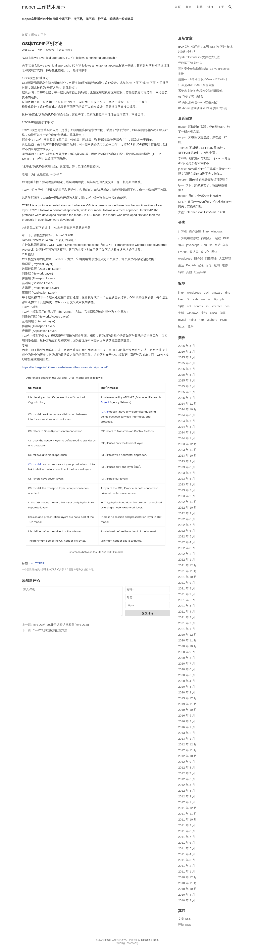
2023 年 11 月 (187, 449)
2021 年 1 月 (186, 628)
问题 (223, 313)
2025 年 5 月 (186, 374)
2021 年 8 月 (186, 588)
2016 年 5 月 (186, 715)
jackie (182, 169)
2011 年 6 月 (186, 842)
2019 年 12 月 (187, 698)
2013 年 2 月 (186, 732)
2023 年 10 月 (187, 455)
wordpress (185, 258)
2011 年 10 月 (187, 819)
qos (227, 306)
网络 (34, 34)
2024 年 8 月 (186, 415)
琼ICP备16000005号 (127, 943)
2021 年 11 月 (187, 571)
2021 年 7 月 (186, 594)
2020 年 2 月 (186, 692)
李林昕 (182, 158)
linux (206, 231)
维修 (225, 265)
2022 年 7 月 (186, 524)
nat (189, 306)
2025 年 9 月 (186, 357)
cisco (213, 313)
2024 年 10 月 (187, 409)
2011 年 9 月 (186, 825)
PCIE (223, 319)
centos (198, 306)
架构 (226, 245)
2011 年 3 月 (186, 860)
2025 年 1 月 (186, 397)
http (201, 319)
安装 (204, 313)
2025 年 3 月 (186, 386)
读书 (217, 265)
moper (182, 126)
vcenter (217, 306)
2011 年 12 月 (187, 808)
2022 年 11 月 (187, 501)
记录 (201, 265)
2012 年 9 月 (186, 761)
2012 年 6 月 (186, 779)
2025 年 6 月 (186, 369)
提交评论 (148, 613)
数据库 (193, 251)
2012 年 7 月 (186, 773)
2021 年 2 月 (186, 623)
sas (203, 299)
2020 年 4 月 (186, 680)
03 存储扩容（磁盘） (192, 96)
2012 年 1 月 (186, 802)
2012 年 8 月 (186, 767)
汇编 (204, 245)
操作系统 (195, 231)
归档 (200, 7)
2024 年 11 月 (187, 403)
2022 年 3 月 (186, 548)
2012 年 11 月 (187, 750)
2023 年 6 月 (186, 473)
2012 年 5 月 (186, 784)
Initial (155, 939)
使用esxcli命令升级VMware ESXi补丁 (203, 79)
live (180, 299)
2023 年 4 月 (186, 484)
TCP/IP (40, 563)
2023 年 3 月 (186, 490)
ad (209, 299)
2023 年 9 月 (186, 461)
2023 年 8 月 (186, 467)
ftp (216, 299)
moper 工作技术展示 (44, 7)
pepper (182, 179)
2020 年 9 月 (186, 652)
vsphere (212, 319)
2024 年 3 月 (186, 432)
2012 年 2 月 (186, 796)
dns (227, 292)
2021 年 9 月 (186, 582)
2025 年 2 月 (186, 392)
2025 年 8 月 (186, 363)
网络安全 (211, 258)
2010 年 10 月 (187, 888)
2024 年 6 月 (186, 421)
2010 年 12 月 (187, 877)
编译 (181, 245)
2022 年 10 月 (187, 507)
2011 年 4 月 (186, 854)
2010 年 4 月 (186, 894)
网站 (218, 245)
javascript (192, 245)
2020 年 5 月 (186, 675)
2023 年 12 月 (187, 444)
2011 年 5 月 (186, 848)
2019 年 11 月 (187, 704)
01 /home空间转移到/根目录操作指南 (202, 108)
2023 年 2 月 (186, 496)
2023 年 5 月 (186, 478)
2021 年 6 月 (186, 600)
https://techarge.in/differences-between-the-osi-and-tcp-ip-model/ (65, 367)
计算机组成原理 (188, 238)
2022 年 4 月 (186, 542)
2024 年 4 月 (186, 426)
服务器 (198, 258)
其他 (189, 272)
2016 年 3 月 (186, 721)
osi (31, 563)
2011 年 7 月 (186, 836)
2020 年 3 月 (186, 686)
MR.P (182, 201)
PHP (226, 238)
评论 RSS (184, 924)
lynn (181, 185)
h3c (187, 299)
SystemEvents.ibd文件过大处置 (199, 57)
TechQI (183, 147)
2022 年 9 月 (186, 513)
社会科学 (200, 272)
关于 (221, 7)
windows (217, 231)
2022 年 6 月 (186, 530)
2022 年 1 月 (186, 559)
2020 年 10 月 (187, 646)
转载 (181, 272)
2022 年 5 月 (186, 536)
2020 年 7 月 (186, 663)
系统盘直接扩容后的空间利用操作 (200, 90)
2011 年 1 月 (186, 871)
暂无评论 (50, 49)
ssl (207, 306)
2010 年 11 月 (187, 883)
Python (182, 251)
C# (211, 245)
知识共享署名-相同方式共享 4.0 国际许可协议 (58, 569)
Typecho (145, 939)
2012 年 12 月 (187, 744)
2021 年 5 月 (186, 605)
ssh (195, 299)
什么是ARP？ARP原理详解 (196, 85)
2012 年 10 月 (187, 756)
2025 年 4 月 (186, 380)
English (191, 265)
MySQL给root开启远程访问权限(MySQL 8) (60, 624)
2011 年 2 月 (186, 865)
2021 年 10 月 (187, 576)
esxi (206, 292)
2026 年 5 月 (186, 345)
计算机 (182, 231)
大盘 (181, 212)
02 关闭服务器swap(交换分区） (199, 102)
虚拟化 (204, 251)
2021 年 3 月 (186, 617)
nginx (192, 319)
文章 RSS (184, 919)
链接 (210, 7)
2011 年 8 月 (186, 831)
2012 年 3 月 (186, 790)
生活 (181, 265)
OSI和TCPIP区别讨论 (42, 43)
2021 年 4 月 (186, 611)
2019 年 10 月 (187, 709)
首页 (178, 7)
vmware (217, 292)
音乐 (209, 265)
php (222, 299)
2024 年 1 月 (186, 438)
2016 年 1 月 (186, 727)
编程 (218, 238)
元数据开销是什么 (190, 63)
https (181, 326)
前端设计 (207, 238)
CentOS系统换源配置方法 (49, 630)
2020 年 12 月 (187, 634)
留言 (189, 7)
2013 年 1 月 (186, 738)
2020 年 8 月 (186, 657)
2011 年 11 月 (187, 813)
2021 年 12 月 (187, 565)
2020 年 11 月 (187, 640)
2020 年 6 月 (186, 669)
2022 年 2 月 (186, 553)
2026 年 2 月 (186, 351)
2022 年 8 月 (186, 519)
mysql (182, 319)
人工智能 (225, 258)
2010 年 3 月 (186, 900)
